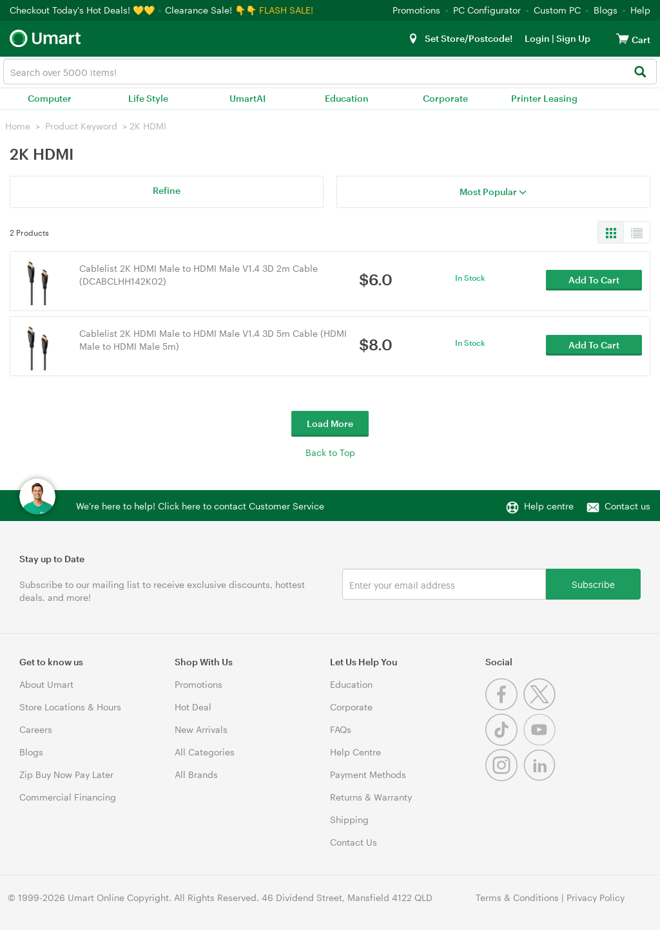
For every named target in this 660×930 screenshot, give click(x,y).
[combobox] (330, 71)
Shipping (349, 819)
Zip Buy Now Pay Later (66, 774)
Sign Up (572, 38)
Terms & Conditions (517, 897)
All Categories (205, 751)
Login (537, 38)
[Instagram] (504, 777)
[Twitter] (541, 706)
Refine (166, 190)
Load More (330, 423)
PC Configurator (487, 10)
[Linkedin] (541, 777)
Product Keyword (81, 125)
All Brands (196, 774)
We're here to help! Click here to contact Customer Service (200, 505)
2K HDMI (148, 125)
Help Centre (355, 751)
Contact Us (353, 842)
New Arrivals (201, 729)
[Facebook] (504, 706)
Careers (35, 729)
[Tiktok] (504, 742)
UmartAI (247, 98)
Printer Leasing (544, 98)
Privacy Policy (596, 897)
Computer (50, 98)
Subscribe (593, 584)
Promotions (416, 10)
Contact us (627, 505)
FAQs (340, 729)
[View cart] (622, 38)
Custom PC (557, 10)
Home (17, 125)
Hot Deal (193, 706)
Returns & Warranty (371, 797)
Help (640, 10)
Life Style (148, 98)
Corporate (445, 98)
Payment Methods (368, 774)
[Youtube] (541, 742)
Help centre (549, 505)
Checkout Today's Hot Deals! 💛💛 (83, 10)
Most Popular (493, 191)
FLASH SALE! (286, 10)
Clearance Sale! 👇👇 (211, 10)
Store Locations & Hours (70, 706)
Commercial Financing (67, 797)
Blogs (605, 10)
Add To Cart (593, 280)
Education (347, 98)
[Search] (640, 72)
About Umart (46, 684)
